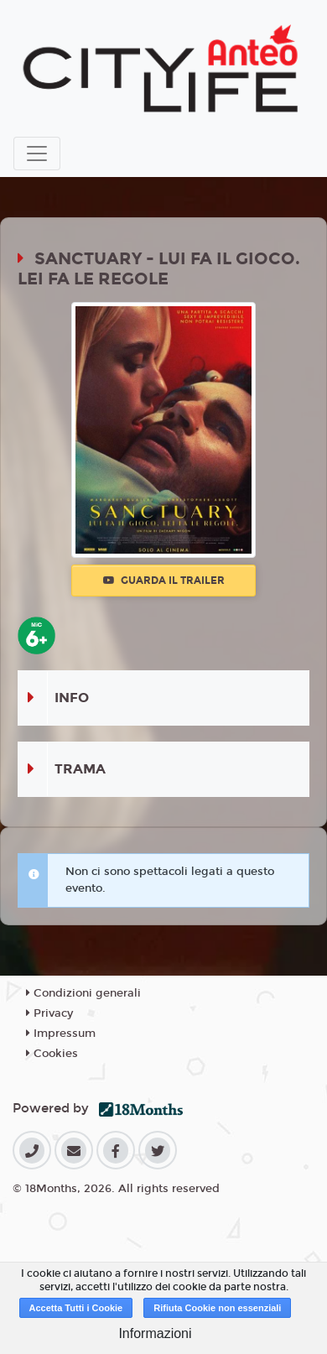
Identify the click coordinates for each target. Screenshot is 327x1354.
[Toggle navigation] (36, 153)
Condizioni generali (83, 993)
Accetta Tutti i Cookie (76, 1308)
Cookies (52, 1053)
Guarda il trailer (164, 580)
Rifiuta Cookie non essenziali (217, 1308)
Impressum (61, 1033)
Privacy (49, 1013)
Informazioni (154, 1333)
